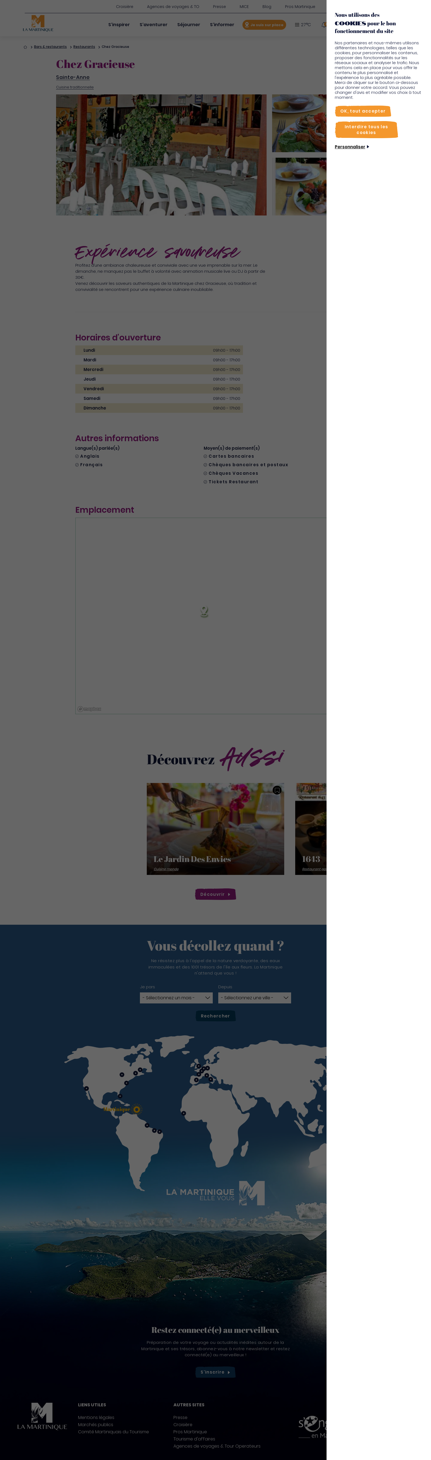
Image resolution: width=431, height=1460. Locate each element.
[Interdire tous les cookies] (366, 129)
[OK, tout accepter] (363, 111)
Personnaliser (350, 147)
